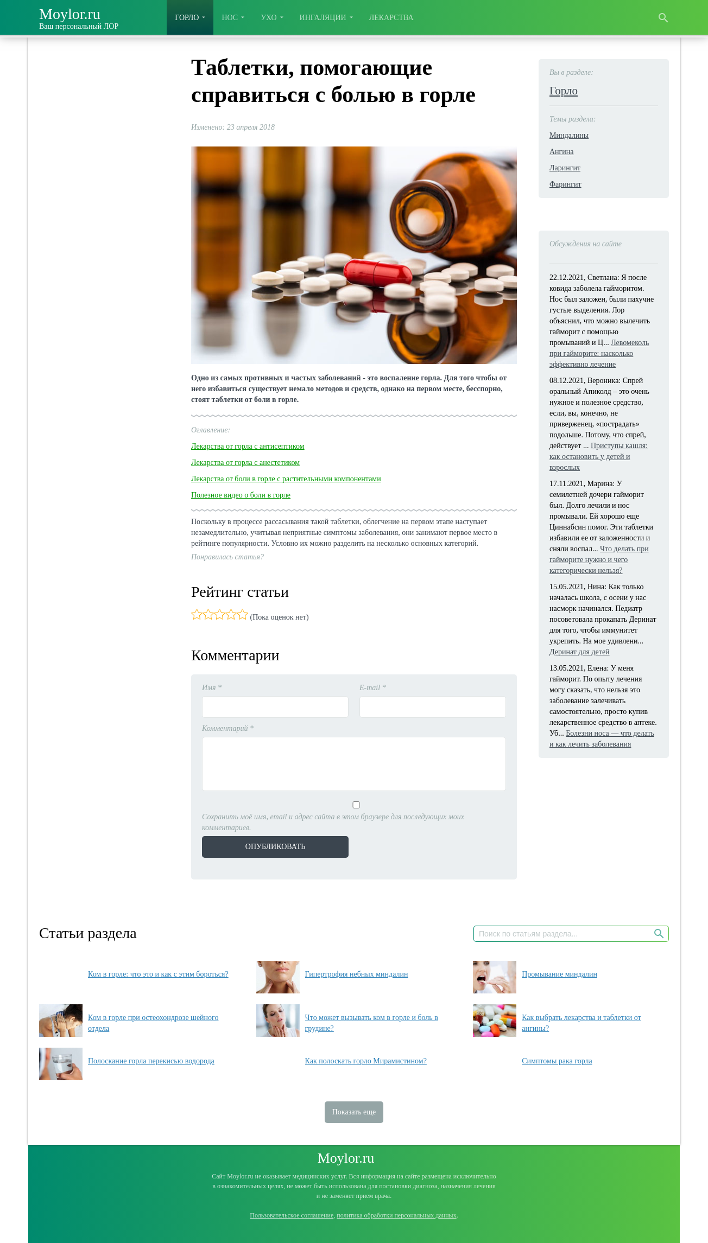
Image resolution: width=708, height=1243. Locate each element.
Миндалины (569, 135)
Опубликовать (275, 847)
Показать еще (354, 1112)
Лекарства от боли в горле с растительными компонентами (286, 479)
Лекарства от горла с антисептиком (248, 446)
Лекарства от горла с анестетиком (245, 462)
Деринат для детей (579, 652)
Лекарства (391, 18)
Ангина (561, 152)
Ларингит (564, 168)
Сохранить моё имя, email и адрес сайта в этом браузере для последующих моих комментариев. (333, 822)
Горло (187, 18)
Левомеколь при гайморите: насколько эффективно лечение (599, 353)
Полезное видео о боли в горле (240, 495)
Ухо (268, 18)
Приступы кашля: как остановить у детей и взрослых (598, 456)
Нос (230, 18)
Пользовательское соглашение (291, 1215)
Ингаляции (323, 18)
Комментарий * (228, 728)
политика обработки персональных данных (396, 1215)
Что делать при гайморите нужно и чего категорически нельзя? (599, 560)
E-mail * (372, 688)
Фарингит (565, 184)
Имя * (212, 688)
